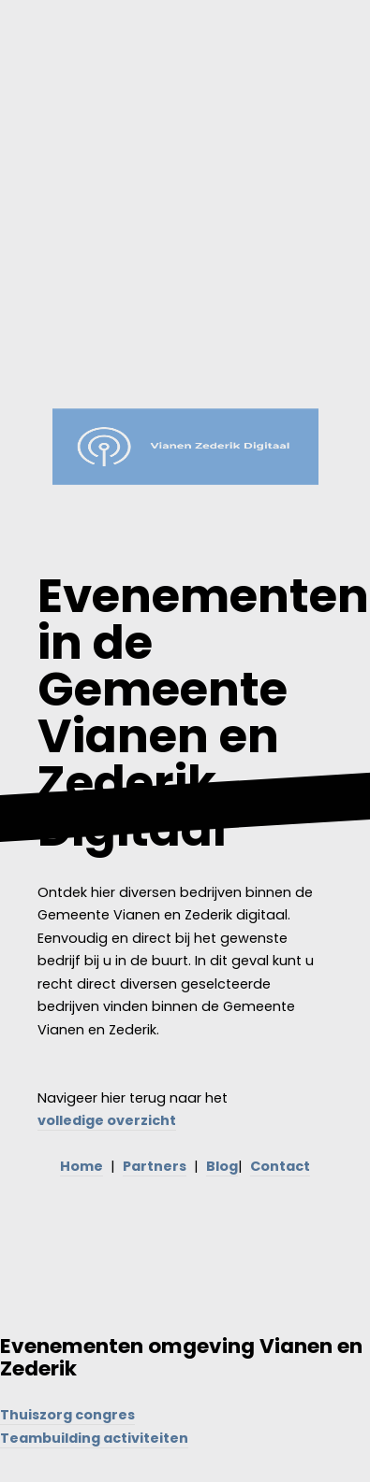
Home (81, 1166)
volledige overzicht (106, 1120)
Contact (280, 1166)
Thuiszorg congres (67, 1414)
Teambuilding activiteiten (94, 1438)
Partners (154, 1166)
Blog (222, 1166)
